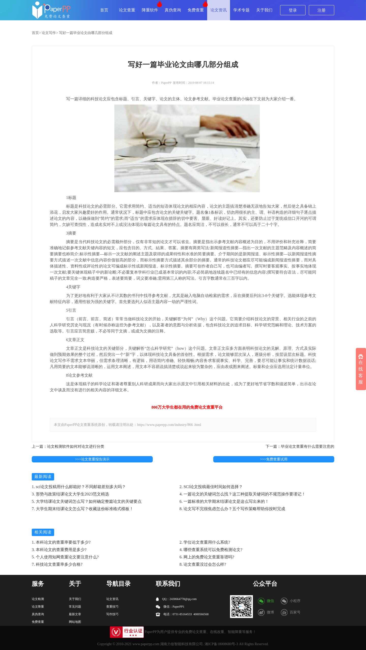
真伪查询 (173, 10)
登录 (293, 10)
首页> (36, 33)
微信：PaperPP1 (170, 607)
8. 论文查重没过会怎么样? (202, 564)
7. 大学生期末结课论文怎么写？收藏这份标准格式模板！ (82, 509)
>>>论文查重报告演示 (92, 459)
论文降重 (38, 606)
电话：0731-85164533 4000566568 (182, 614)
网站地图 (75, 622)
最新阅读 (43, 476)
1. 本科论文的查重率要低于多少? (61, 542)
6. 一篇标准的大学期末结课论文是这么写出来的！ (224, 501)
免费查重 (196, 10)
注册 (321, 10)
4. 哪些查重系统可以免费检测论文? (210, 549)
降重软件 (150, 10)
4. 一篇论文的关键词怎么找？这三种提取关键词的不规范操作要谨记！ (242, 494)
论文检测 (38, 599)
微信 (270, 601)
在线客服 (360, 369)
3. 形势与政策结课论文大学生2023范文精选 (70, 494)
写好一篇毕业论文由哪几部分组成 (85, 33)
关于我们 (264, 10)
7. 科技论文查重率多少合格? (57, 564)
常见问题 (75, 606)
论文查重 (127, 10)
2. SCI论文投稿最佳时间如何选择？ (211, 487)
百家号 (295, 612)
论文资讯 (218, 10)
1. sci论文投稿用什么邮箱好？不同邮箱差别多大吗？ (79, 487)
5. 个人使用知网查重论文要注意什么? (65, 557)
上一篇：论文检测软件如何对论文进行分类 (68, 446)
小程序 (295, 601)
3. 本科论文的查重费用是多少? (59, 549)
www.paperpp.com (145, 644)
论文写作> (50, 33)
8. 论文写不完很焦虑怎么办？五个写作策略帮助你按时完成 (232, 509)
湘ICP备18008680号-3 (221, 644)
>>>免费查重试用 (273, 459)
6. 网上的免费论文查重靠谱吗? (206, 557)
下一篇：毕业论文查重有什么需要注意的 (300, 446)
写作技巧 (112, 614)
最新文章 (75, 614)
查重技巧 (112, 606)
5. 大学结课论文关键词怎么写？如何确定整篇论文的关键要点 (87, 501)
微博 (270, 612)
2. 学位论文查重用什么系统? (204, 542)
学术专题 (241, 10)
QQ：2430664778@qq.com (176, 599)
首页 (104, 10)
